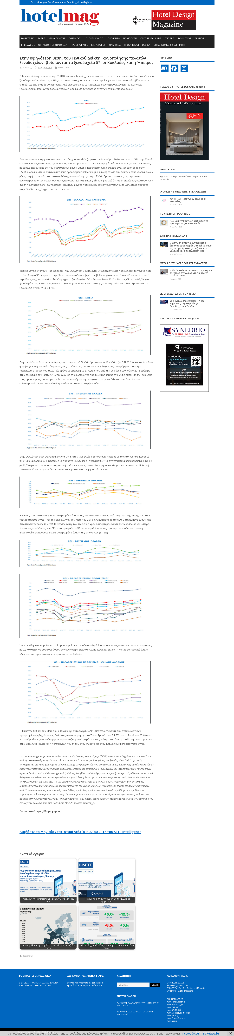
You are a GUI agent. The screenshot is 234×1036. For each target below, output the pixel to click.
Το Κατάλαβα (211, 1033)
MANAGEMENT (57, 38)
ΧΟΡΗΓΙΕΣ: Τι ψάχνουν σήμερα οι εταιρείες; (188, 200)
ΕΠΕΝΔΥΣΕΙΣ (28, 44)
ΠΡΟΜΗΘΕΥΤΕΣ (79, 44)
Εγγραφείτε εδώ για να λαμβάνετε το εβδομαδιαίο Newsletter (183, 178)
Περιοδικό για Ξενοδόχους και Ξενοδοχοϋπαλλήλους (61, 2)
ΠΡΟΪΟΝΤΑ (114, 38)
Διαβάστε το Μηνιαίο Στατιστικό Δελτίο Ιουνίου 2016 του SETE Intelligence (80, 831)
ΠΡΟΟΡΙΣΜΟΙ (131, 44)
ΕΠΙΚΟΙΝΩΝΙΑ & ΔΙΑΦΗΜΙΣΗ (169, 44)
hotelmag (27, 67)
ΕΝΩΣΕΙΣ (170, 38)
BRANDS (199, 38)
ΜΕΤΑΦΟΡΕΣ (98, 44)
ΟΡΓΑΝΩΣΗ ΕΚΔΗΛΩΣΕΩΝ (52, 44)
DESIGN (146, 44)
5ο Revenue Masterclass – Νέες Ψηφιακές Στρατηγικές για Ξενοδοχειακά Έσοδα (187, 303)
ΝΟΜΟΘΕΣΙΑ (130, 38)
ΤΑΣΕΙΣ (42, 38)
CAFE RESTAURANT (150, 38)
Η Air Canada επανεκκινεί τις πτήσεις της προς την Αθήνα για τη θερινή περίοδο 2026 (191, 273)
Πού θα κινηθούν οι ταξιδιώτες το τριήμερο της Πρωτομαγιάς (189, 222)
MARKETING (27, 38)
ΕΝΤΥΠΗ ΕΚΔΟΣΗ (94, 38)
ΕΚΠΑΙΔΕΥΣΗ (75, 38)
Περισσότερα (190, 1033)
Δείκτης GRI (28, 956)
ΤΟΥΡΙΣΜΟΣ (184, 38)
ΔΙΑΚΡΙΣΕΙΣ (115, 44)
